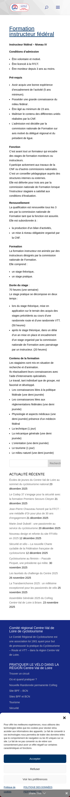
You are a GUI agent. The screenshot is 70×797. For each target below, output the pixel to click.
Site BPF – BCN (18, 690)
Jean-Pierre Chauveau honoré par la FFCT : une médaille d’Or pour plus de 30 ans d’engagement (34, 513)
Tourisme (14, 702)
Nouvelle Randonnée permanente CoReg (33, 685)
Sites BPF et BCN (19, 696)
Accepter (35, 758)
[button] (64, 717)
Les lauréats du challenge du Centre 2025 (33, 573)
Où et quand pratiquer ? (23, 679)
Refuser (35, 769)
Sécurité (14, 708)
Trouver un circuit (19, 673)
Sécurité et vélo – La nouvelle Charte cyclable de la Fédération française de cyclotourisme (31, 548)
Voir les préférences (35, 779)
